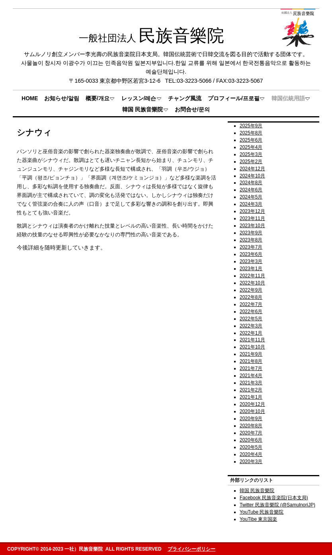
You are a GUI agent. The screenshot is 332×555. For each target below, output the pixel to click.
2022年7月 (251, 304)
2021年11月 (252, 340)
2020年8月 (251, 425)
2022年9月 (251, 290)
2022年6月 (251, 311)
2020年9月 (251, 418)
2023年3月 (251, 261)
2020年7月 (251, 433)
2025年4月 (251, 147)
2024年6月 (251, 190)
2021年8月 (251, 361)
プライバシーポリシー (191, 549)
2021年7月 (251, 368)
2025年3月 (251, 154)
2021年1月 (251, 397)
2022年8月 (251, 297)
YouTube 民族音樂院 (261, 512)
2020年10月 (252, 411)
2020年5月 (251, 447)
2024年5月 (251, 197)
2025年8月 (251, 133)
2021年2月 (251, 390)
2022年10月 (252, 283)
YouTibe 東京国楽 (258, 519)
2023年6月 (251, 254)
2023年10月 (252, 225)
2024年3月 (251, 204)
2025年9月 (251, 126)
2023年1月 (251, 268)
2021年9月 (251, 354)
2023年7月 (251, 247)
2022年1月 (251, 333)
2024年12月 (252, 168)
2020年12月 (252, 404)
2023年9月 (251, 233)
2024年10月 (252, 176)
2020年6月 (251, 440)
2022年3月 (251, 326)
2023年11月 (252, 218)
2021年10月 (252, 347)
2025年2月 (251, 161)
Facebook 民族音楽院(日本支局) (274, 497)
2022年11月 (252, 275)
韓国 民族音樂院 (257, 490)
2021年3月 (251, 383)
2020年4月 (251, 454)
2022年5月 (251, 318)
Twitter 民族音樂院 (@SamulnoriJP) (277, 505)
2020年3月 (251, 461)
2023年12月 (252, 211)
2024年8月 (251, 182)
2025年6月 (251, 140)
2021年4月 (251, 375)
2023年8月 (251, 240)
